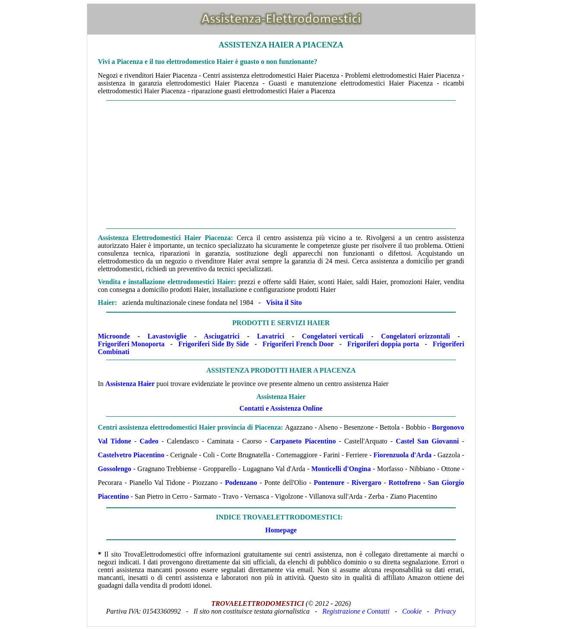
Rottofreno (405, 482)
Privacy (445, 611)
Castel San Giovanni (427, 441)
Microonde (114, 336)
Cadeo (149, 441)
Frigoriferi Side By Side (213, 344)
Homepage (281, 530)
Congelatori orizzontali (415, 336)
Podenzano (241, 482)
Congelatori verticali (333, 336)
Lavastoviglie (167, 336)
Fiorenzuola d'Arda (403, 455)
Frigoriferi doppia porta (383, 344)
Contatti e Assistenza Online (280, 408)
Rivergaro (366, 482)
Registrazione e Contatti (356, 611)
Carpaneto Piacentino (303, 441)
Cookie (412, 611)
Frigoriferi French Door (298, 344)
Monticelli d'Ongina (341, 468)
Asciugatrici (222, 336)
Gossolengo (114, 468)
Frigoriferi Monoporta (131, 344)
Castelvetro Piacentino (131, 455)
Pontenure (329, 482)
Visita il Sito (284, 302)
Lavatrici (270, 336)
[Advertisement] (281, 164)
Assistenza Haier (130, 383)
